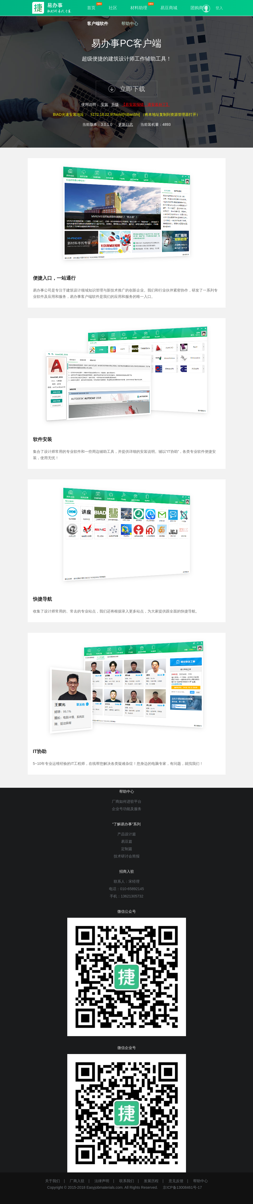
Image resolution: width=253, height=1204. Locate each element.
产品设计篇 (126, 834)
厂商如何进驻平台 (126, 801)
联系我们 (126, 1181)
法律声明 (101, 1181)
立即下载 (126, 89)
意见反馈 (176, 1181)
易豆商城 (168, 8)
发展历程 (151, 1181)
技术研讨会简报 (127, 856)
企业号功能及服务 (126, 809)
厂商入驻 (77, 1181)
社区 (113, 8)
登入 (219, 8)
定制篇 (126, 849)
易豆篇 (126, 841)
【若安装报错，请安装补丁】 (146, 104)
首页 (91, 8)
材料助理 (138, 8)
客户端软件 (97, 23)
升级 (115, 104)
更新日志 (125, 124)
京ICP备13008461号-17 (182, 1187)
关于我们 (52, 1181)
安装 (104, 104)
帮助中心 (129, 23)
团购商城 (198, 8)
